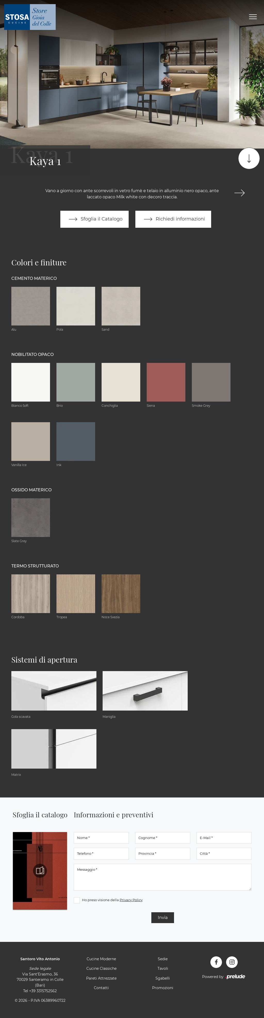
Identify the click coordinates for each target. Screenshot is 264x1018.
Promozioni (162, 988)
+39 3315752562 (43, 991)
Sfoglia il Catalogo (94, 219)
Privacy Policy (131, 900)
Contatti (101, 988)
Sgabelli (162, 978)
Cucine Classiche (101, 968)
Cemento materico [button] (34, 278)
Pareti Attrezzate (101, 978)
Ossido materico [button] (31, 489)
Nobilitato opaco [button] (32, 354)
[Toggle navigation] (253, 17)
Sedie (163, 959)
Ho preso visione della (112, 900)
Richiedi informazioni (173, 219)
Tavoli (163, 968)
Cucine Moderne (101, 959)
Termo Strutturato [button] (35, 566)
